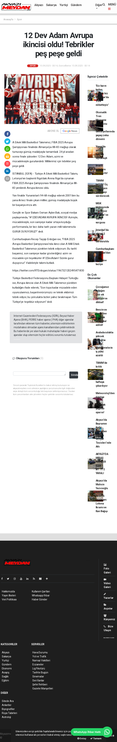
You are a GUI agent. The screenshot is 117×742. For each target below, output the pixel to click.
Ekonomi (7, 668)
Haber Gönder (39, 599)
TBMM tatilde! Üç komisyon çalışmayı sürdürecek (102, 188)
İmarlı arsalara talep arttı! (102, 169)
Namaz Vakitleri (41, 660)
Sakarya (51, 5)
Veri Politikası (9, 599)
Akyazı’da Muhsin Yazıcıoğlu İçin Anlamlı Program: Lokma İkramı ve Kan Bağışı (102, 496)
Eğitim (5, 680)
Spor (19, 19)
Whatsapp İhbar (40, 595)
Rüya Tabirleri (9, 713)
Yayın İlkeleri (9, 595)
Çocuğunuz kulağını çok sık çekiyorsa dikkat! (102, 294)
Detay (81, 738)
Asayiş (5, 672)
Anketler (6, 705)
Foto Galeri (107, 568)
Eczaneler (37, 664)
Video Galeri (107, 583)
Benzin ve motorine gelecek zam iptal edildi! (101, 317)
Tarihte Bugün (40, 672)
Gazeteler (112, 637)
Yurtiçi (64, 5)
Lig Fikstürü (38, 668)
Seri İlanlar (38, 680)
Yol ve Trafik (39, 656)
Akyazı (38, 5)
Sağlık (5, 676)
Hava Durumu (40, 652)
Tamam (96, 738)
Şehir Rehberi (39, 684)
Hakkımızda (8, 591)
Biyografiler (8, 709)
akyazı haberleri (17, 339)
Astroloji (6, 717)
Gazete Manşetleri (42, 688)
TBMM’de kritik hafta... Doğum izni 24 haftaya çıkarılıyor (102, 374)
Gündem (76, 5)
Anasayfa (8, 19)
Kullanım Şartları (41, 591)
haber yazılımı (10, 737)
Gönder (74, 375)
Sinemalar (38, 676)
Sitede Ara (8, 701)
